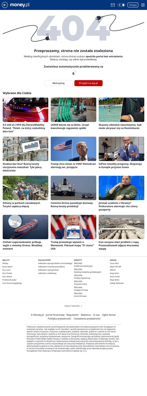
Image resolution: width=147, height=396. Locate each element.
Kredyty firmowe (81, 290)
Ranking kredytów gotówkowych (87, 272)
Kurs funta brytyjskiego (12, 283)
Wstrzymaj (58, 83)
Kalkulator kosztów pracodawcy (51, 266)
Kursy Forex (115, 276)
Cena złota (114, 263)
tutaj (84, 351)
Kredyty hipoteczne (82, 278)
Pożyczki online (80, 284)
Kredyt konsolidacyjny (83, 266)
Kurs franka (7, 273)
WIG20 (113, 270)
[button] (121, 5)
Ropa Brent (114, 280)
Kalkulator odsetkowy (47, 273)
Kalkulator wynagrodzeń (48, 270)
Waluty (5, 263)
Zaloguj (133, 4)
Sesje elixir (114, 273)
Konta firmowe (80, 296)
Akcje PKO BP (115, 266)
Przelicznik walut (9, 280)
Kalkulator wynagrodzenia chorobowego (55, 263)
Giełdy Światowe (117, 283)
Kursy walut (7, 266)
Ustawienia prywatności (86, 318)
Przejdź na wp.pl (88, 83)
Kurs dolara (7, 276)
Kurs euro (6, 270)
